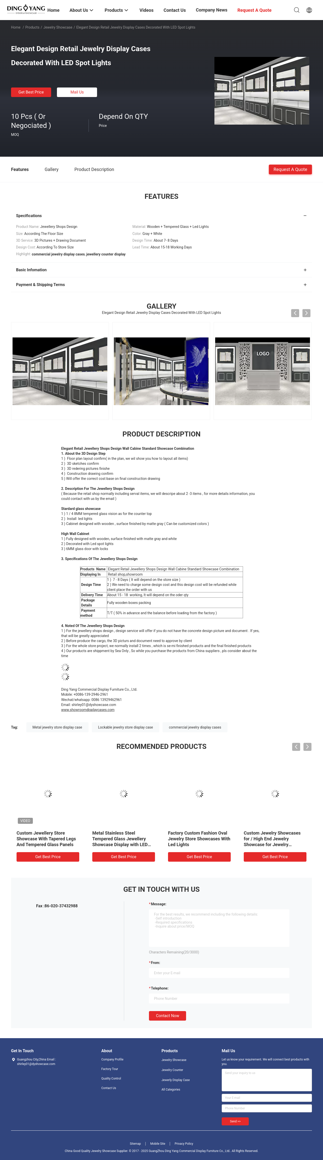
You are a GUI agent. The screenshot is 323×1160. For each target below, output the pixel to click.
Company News (211, 10)
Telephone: (160, 988)
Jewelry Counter (172, 1070)
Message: (158, 904)
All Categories (171, 1089)
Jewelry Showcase (57, 27)
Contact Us (108, 1088)
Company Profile (112, 1059)
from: (155, 963)
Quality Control (111, 1078)
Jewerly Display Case (176, 1080)
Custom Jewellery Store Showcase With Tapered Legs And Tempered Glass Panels (46, 838)
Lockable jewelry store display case (125, 727)
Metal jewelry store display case (57, 727)
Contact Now (167, 1015)
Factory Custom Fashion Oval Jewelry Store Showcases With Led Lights (199, 838)
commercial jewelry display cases (195, 727)
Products (32, 27)
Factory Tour (109, 1069)
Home (16, 27)
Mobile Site (157, 1143)
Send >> (235, 1121)
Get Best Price (31, 92)
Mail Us (77, 92)
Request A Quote (290, 169)
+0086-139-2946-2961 (90, 694)
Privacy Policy (184, 1143)
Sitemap (135, 1143)
